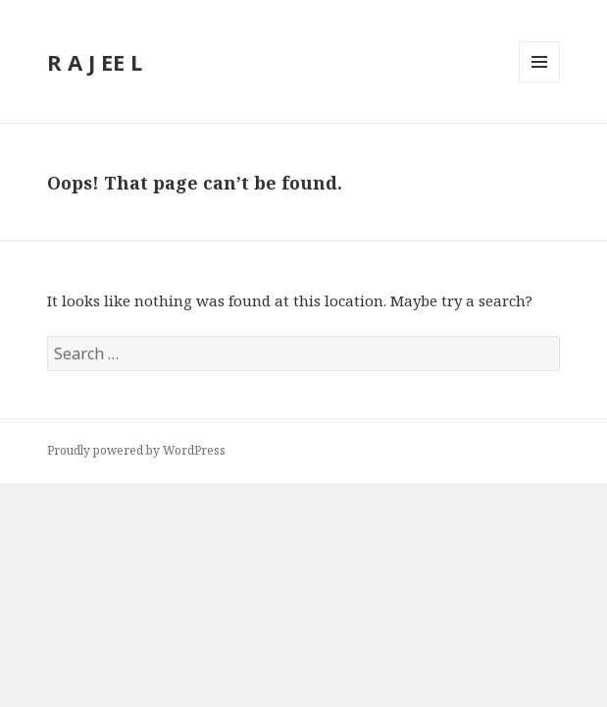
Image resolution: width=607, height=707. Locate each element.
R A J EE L (94, 62)
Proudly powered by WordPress (136, 450)
